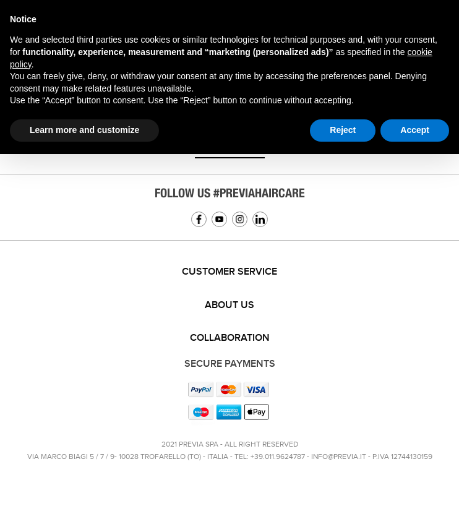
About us (229, 305)
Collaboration (230, 338)
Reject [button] (343, 130)
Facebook (199, 219)
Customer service (229, 272)
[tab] (229, 272)
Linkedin (260, 219)
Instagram (240, 219)
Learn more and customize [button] (84, 130)
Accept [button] (414, 130)
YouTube (219, 219)
